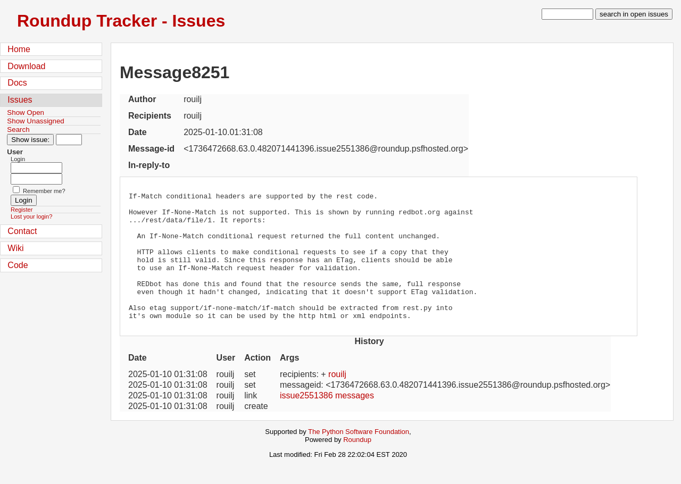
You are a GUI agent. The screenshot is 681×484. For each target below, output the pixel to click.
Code (17, 265)
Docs (17, 82)
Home (18, 49)
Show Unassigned (35, 121)
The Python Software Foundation (358, 457)
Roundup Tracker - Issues (121, 20)
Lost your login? (31, 216)
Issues (19, 99)
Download (26, 66)
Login (18, 159)
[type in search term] (567, 14)
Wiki (15, 248)
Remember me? (44, 191)
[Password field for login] (36, 179)
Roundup (357, 465)
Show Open (25, 112)
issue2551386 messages (327, 420)
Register (21, 209)
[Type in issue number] (69, 139)
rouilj (337, 399)
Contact (22, 231)
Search (18, 129)
